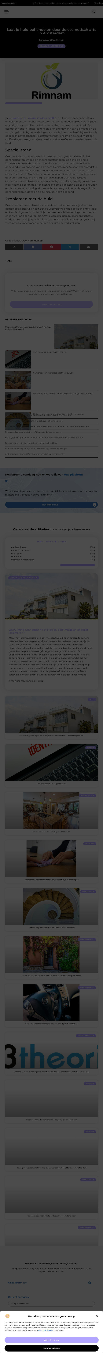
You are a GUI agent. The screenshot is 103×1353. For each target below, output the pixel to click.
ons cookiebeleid (45, 1330)
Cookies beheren (51, 1348)
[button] (97, 1316)
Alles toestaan (51, 1340)
